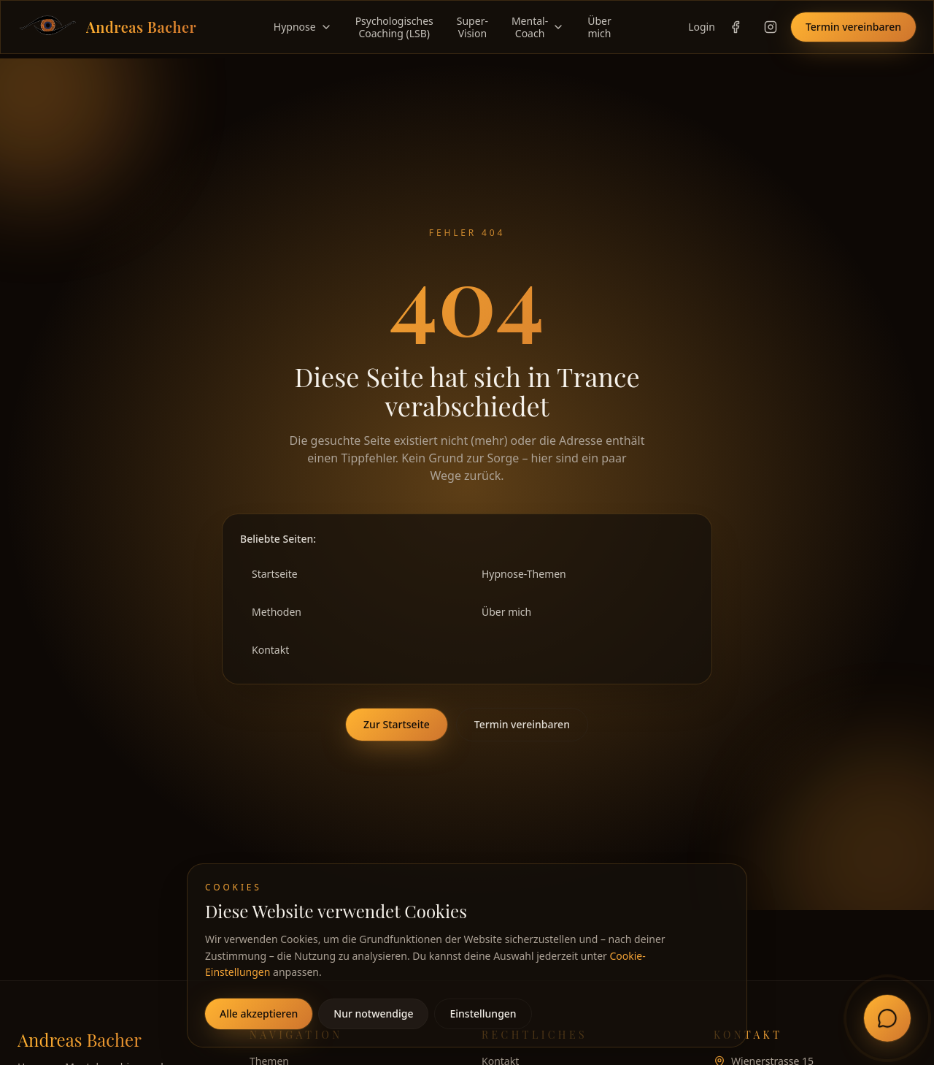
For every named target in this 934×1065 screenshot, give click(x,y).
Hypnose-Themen (524, 574)
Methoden (276, 612)
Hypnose (303, 27)
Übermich (599, 27)
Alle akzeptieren (259, 1013)
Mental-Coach (538, 27)
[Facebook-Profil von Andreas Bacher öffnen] (735, 27)
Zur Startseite (396, 724)
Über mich (506, 612)
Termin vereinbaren (853, 27)
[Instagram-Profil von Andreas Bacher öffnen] (770, 27)
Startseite (275, 574)
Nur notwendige (373, 1013)
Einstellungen (482, 1013)
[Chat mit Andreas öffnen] (887, 1018)
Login (701, 27)
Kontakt (270, 650)
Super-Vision (472, 27)
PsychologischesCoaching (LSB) (394, 27)
